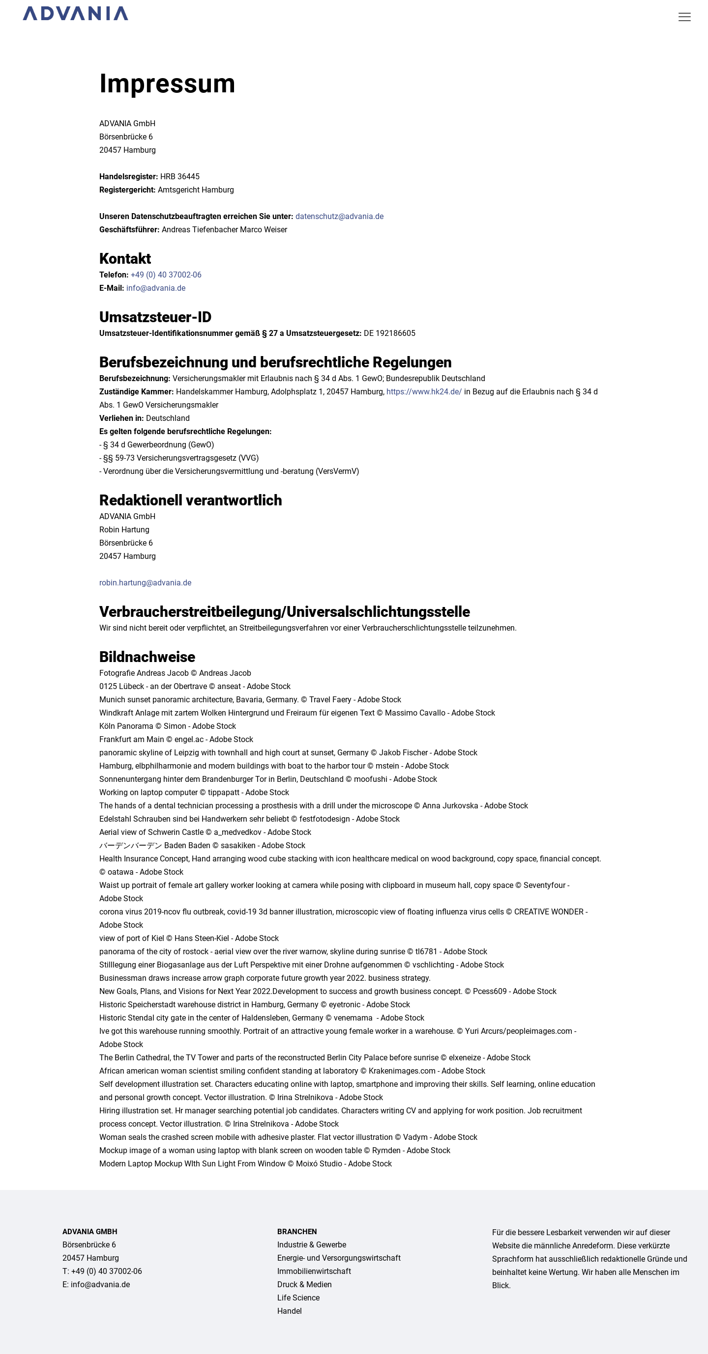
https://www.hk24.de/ (424, 391)
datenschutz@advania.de (339, 216)
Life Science (298, 1297)
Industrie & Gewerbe (311, 1244)
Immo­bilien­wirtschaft (314, 1271)
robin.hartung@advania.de (145, 582)
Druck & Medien (304, 1284)
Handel (289, 1311)
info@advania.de (155, 288)
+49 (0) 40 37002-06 (166, 274)
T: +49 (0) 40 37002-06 (102, 1271)
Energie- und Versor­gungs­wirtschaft (339, 1258)
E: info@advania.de (96, 1284)
